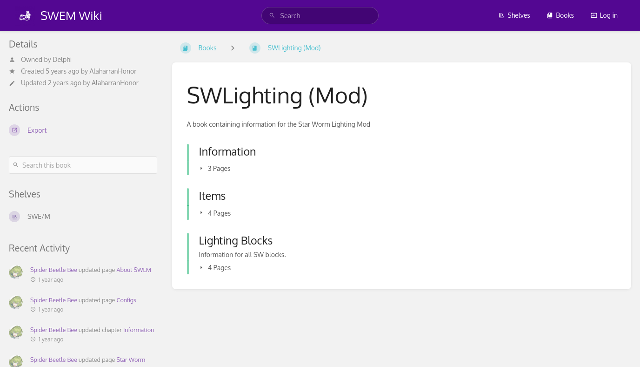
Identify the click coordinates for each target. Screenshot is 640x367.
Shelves (514, 15)
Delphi (62, 59)
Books (560, 15)
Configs (126, 300)
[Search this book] (83, 165)
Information (138, 329)
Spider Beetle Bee (53, 269)
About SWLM (133, 269)
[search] (320, 15)
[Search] (272, 16)
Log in (604, 15)
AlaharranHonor (112, 71)
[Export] (83, 130)
